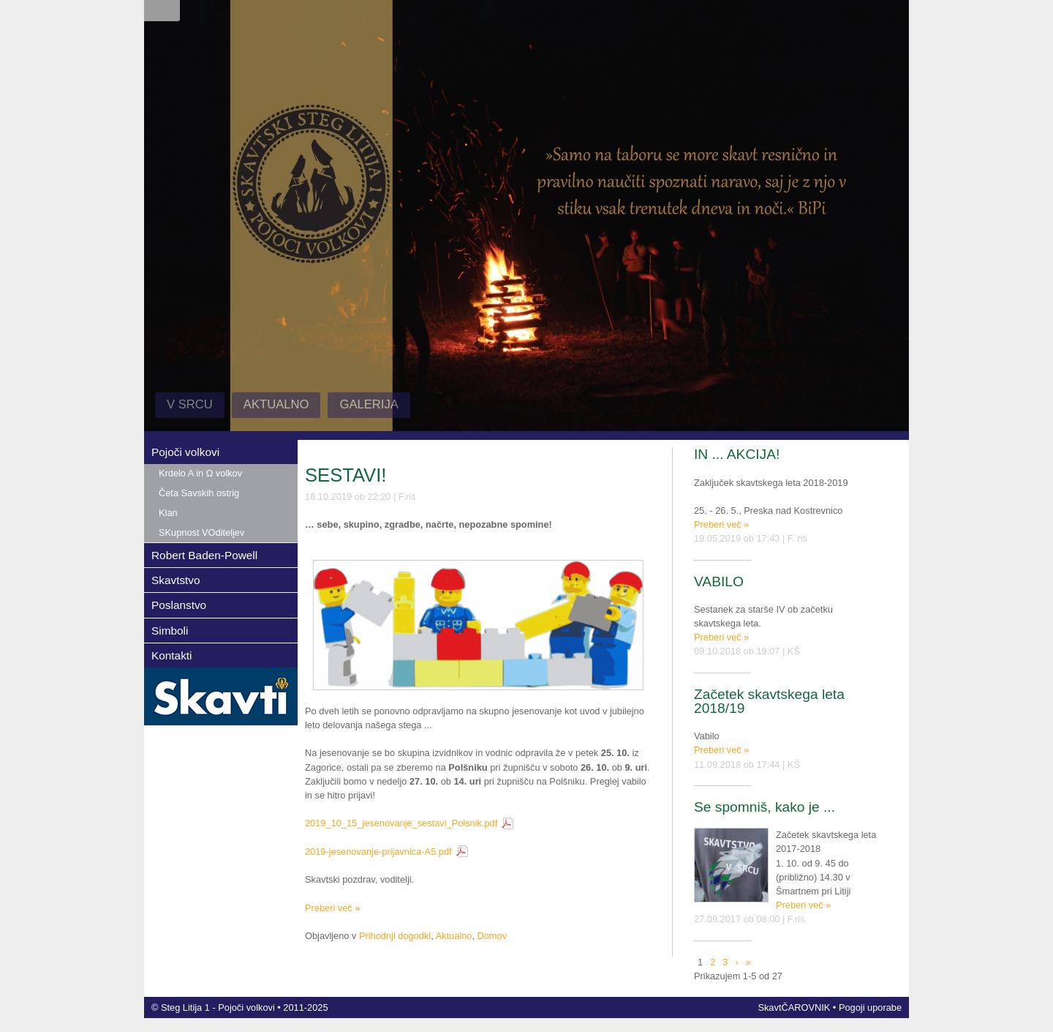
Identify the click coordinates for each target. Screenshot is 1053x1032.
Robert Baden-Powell (204, 555)
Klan (168, 512)
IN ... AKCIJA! (737, 454)
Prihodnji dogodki (395, 935)
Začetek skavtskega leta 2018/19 (769, 701)
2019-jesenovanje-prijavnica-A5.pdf (378, 851)
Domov (492, 935)
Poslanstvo (178, 605)
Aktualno (276, 404)
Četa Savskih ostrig (199, 492)
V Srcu (190, 404)
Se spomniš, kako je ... (764, 807)
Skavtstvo (175, 580)
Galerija (368, 404)
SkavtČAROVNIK (794, 1007)
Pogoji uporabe (870, 1007)
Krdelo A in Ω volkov (200, 473)
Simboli (169, 630)
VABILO (719, 581)
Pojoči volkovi (185, 452)
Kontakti (171, 655)
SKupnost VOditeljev (201, 532)
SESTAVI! (345, 475)
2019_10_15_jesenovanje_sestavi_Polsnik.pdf (401, 823)
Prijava (162, 10)
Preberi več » (332, 907)
